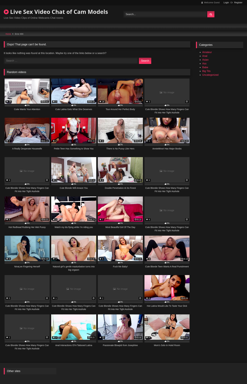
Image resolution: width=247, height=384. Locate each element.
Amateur (207, 52)
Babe (205, 67)
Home (8, 34)
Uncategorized (210, 75)
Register (238, 2)
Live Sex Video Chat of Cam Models (56, 12)
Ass (204, 63)
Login (226, 2)
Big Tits (206, 71)
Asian (205, 59)
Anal (204, 56)
